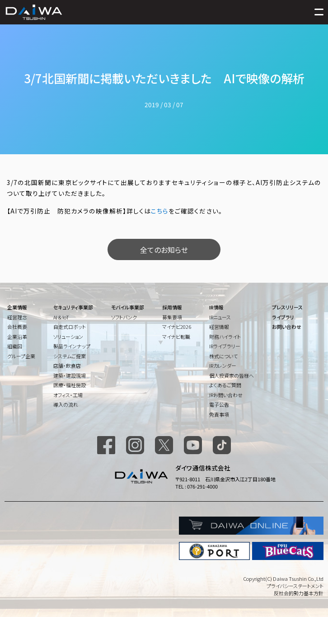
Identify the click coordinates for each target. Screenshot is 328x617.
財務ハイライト (225, 336)
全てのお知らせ (164, 249)
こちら (160, 210)
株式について (223, 356)
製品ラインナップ (71, 346)
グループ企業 (21, 356)
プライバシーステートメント (295, 585)
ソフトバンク (124, 317)
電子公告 (219, 404)
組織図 (14, 346)
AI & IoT (61, 317)
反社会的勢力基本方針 (298, 593)
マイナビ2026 (176, 326)
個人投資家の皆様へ (231, 375)
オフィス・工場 (68, 395)
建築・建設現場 (69, 375)
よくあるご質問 (225, 385)
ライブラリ (283, 317)
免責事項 (219, 414)
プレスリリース (287, 307)
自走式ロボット (69, 326)
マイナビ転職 (176, 336)
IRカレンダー (222, 365)
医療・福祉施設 (69, 385)
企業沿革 (17, 336)
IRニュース (220, 317)
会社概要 (17, 326)
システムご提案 (69, 356)
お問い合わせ (286, 326)
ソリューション (68, 336)
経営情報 (219, 326)
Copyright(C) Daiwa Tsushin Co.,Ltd (283, 578)
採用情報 (172, 307)
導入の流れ (65, 404)
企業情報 (17, 307)
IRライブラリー (224, 346)
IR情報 (216, 307)
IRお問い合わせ (226, 395)
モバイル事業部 (127, 307)
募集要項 (172, 317)
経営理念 (17, 317)
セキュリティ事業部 (73, 307)
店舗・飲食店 (67, 365)
